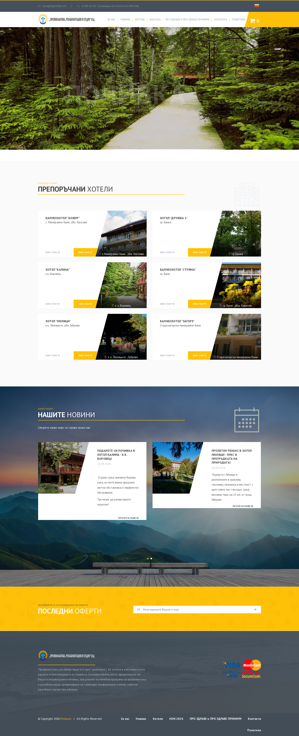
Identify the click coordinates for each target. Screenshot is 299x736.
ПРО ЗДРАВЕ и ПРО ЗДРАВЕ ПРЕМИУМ (187, 19)
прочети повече (128, 518)
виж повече (53, 252)
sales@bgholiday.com (52, 6)
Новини (125, 19)
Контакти (220, 19)
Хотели (140, 19)
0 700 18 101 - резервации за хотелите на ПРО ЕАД (108, 6)
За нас (111, 19)
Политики (238, 19)
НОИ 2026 (155, 19)
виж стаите (85, 252)
